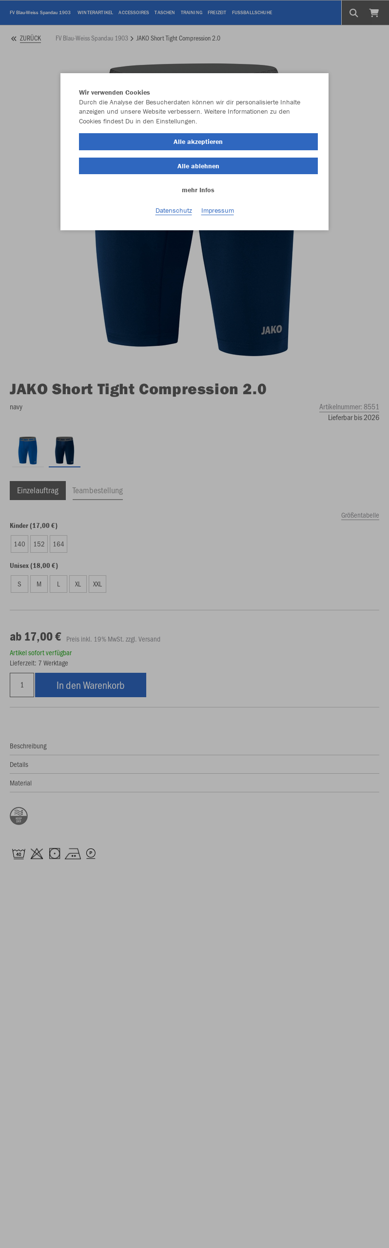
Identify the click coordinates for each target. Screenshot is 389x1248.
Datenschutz (174, 210)
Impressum (217, 210)
